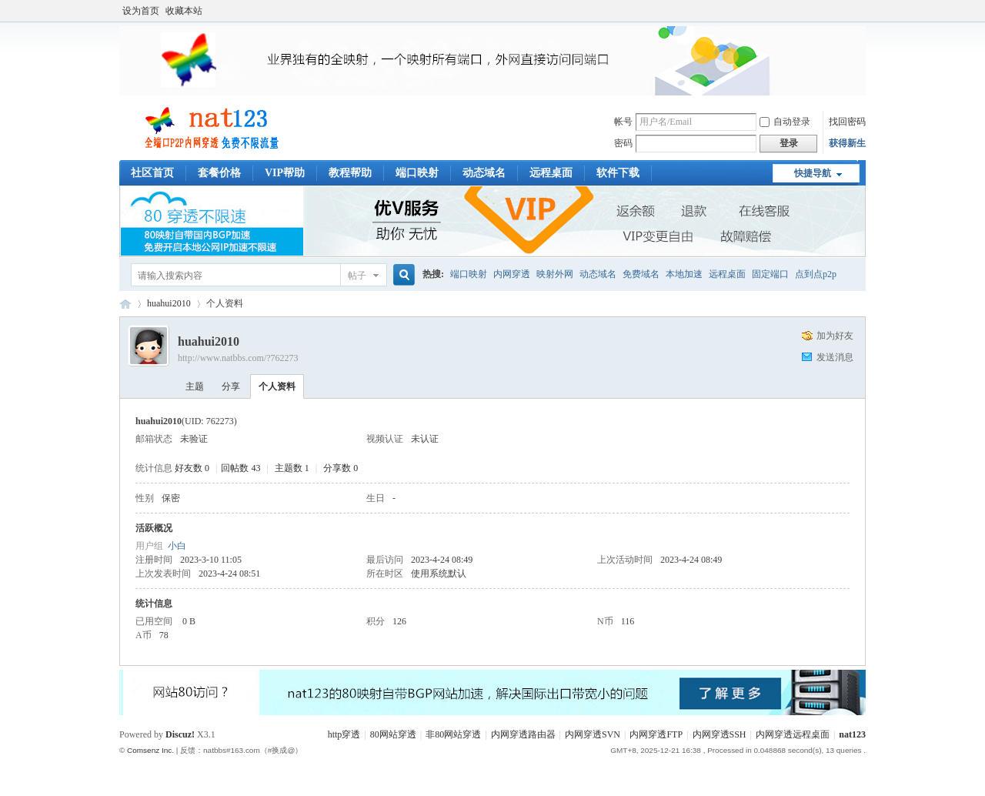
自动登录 (785, 121)
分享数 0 (340, 468)
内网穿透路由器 (523, 734)
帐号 (623, 121)
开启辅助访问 (862, 11)
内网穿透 (511, 274)
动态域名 (484, 173)
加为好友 (834, 335)
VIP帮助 (285, 173)
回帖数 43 (240, 468)
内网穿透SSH (719, 734)
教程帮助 (350, 173)
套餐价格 (219, 173)
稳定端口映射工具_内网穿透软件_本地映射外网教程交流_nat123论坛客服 (125, 304)
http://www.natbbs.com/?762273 (238, 358)
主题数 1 (292, 468)
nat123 (852, 734)
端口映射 (417, 173)
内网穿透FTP (656, 734)
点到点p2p (815, 274)
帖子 (357, 275)
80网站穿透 (393, 734)
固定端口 (770, 274)
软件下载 (617, 173)
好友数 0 (192, 468)
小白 (177, 545)
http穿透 (344, 734)
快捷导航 (812, 173)
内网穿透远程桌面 (793, 734)
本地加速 (684, 274)
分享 (231, 386)
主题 (194, 386)
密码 (623, 143)
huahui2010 (169, 303)
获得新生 (847, 143)
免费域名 (641, 274)
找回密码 (847, 121)
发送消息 (834, 357)
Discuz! (180, 734)
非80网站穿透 (453, 734)
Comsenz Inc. (150, 750)
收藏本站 (183, 10)
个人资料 (277, 386)
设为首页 (140, 10)
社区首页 (152, 173)
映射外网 (554, 274)
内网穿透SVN (592, 734)
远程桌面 (551, 173)
